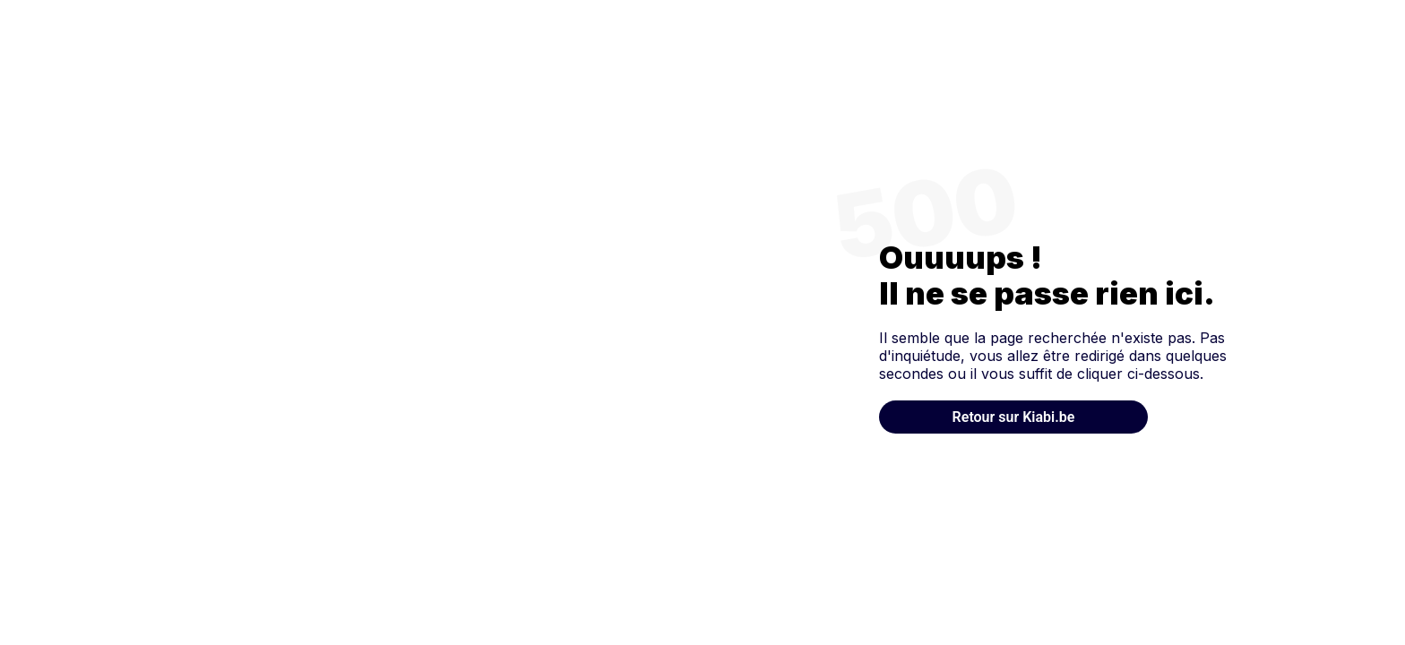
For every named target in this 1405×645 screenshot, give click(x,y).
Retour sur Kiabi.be (1013, 417)
